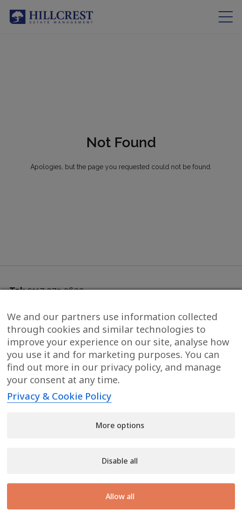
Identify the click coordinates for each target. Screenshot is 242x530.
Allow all (120, 496)
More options (119, 425)
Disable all (120, 461)
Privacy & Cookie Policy (59, 396)
